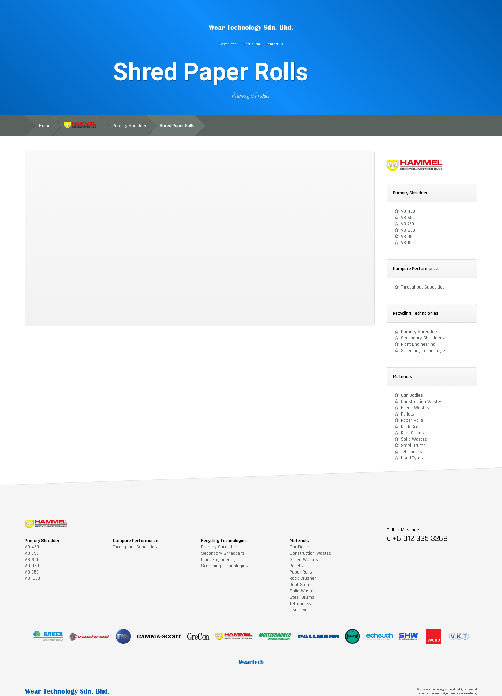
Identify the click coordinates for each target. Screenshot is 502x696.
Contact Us (274, 44)
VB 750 (407, 224)
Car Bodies (412, 395)
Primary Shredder (251, 96)
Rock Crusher (414, 427)
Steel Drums (413, 445)
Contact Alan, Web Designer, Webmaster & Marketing (448, 693)
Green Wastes (415, 408)
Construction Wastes (421, 401)
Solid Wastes (414, 439)
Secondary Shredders (422, 338)
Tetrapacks (411, 452)
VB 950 (408, 236)
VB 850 (408, 230)
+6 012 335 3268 (420, 538)
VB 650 (408, 218)
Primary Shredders (420, 332)
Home (45, 125)
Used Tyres (412, 458)
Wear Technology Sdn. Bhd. (251, 27)
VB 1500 (408, 243)
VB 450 (408, 211)
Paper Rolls (412, 420)
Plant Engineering (418, 344)
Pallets (407, 414)
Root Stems (412, 433)
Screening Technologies (424, 350)
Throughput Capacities (423, 287)
